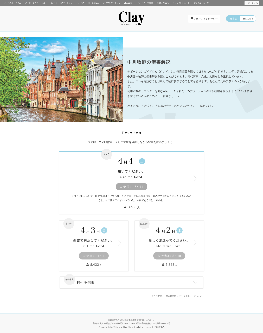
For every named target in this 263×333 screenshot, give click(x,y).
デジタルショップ (201, 3)
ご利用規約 (159, 327)
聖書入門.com (162, 3)
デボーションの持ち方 (204, 18)
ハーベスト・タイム (12, 3)
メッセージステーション (35, 3)
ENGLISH (248, 18)
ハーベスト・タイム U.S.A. (88, 3)
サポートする (252, 3)
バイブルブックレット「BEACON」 (118, 3)
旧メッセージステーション (61, 3)
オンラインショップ (181, 3)
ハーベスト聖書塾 (145, 3)
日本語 (233, 18)
